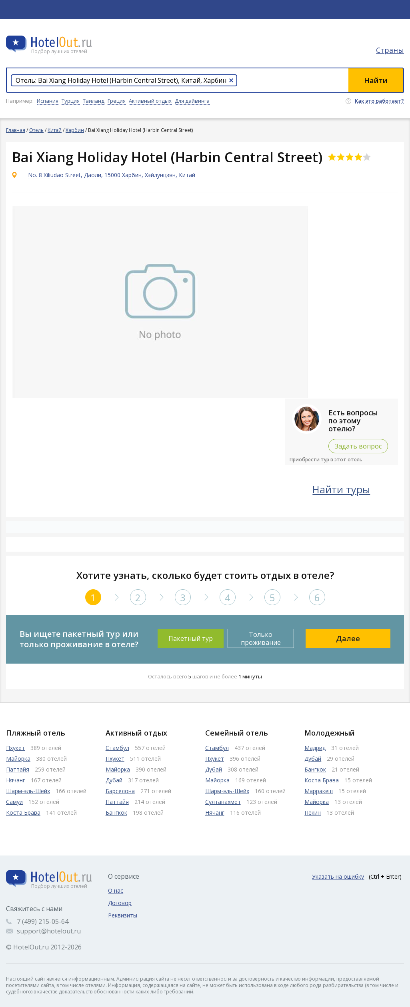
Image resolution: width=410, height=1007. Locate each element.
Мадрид (315, 748)
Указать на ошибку (338, 876)
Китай (55, 130)
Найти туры (341, 489)
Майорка (18, 758)
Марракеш (318, 791)
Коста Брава (23, 812)
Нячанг (15, 780)
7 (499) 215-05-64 (42, 921)
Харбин (75, 130)
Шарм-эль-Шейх (28, 791)
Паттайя (17, 769)
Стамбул (117, 748)
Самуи (14, 802)
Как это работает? (379, 101)
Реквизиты (122, 915)
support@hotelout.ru (49, 931)
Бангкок (116, 812)
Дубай (114, 780)
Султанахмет (223, 802)
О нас (115, 890)
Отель (36, 130)
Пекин (312, 812)
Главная (15, 130)
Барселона (120, 791)
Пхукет (15, 748)
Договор (120, 903)
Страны (390, 50)
